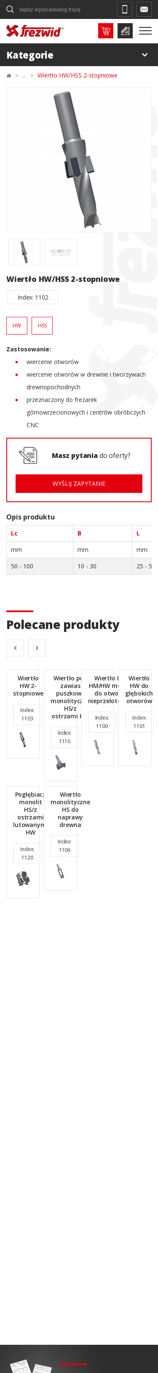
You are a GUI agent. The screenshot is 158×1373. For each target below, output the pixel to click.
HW (17, 325)
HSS (42, 325)
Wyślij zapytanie (79, 483)
